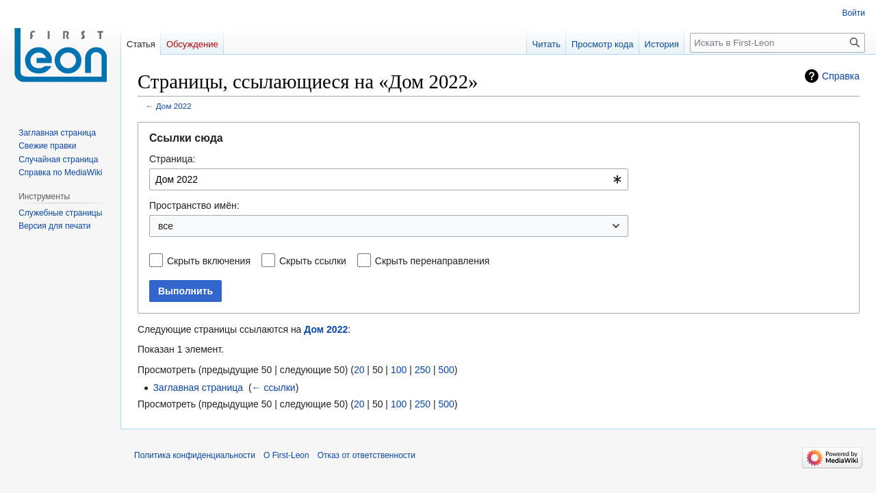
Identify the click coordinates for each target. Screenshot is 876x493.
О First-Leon (286, 455)
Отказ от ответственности (366, 455)
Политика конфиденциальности (194, 455)
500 (446, 369)
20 (359, 369)
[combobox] (388, 179)
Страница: (172, 158)
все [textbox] (165, 225)
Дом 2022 (174, 105)
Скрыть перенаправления (432, 260)
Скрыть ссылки (312, 260)
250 (422, 369)
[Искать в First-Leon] (777, 43)
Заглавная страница (198, 387)
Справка (841, 76)
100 (399, 369)
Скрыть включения (208, 260)
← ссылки (274, 387)
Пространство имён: (194, 205)
